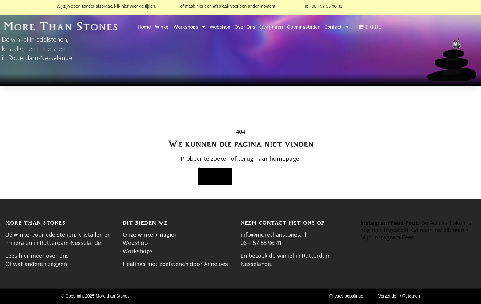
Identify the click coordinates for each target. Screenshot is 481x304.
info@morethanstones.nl (273, 234)
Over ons (244, 27)
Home (144, 27)
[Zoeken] (215, 177)
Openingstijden (304, 27)
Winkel (162, 27)
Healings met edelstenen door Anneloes (175, 264)
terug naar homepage (268, 158)
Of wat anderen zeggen (36, 264)
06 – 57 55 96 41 (261, 242)
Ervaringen (271, 27)
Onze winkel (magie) (149, 234)
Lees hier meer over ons (37, 255)
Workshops (190, 26)
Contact (337, 26)
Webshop (220, 27)
